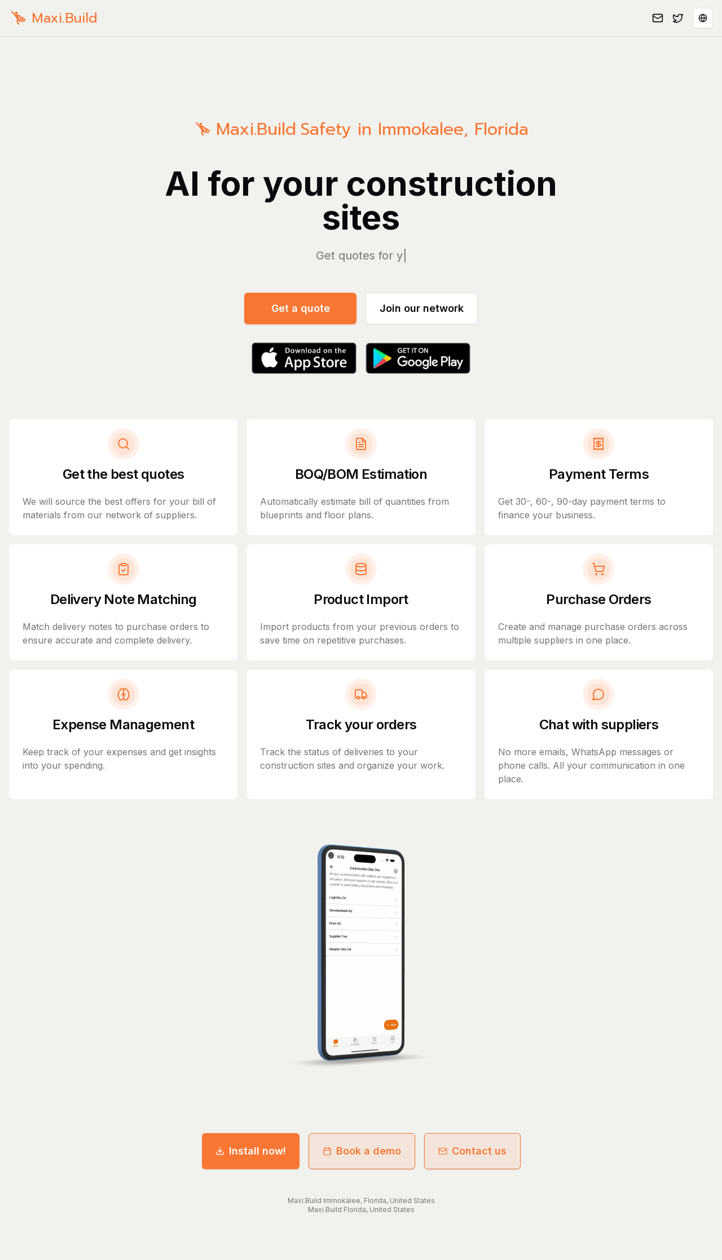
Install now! (250, 1151)
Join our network (422, 308)
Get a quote (300, 308)
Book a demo (362, 1151)
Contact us (472, 1151)
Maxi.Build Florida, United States (361, 1209)
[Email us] (657, 18)
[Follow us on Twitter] (678, 18)
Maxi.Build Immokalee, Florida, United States (361, 1200)
